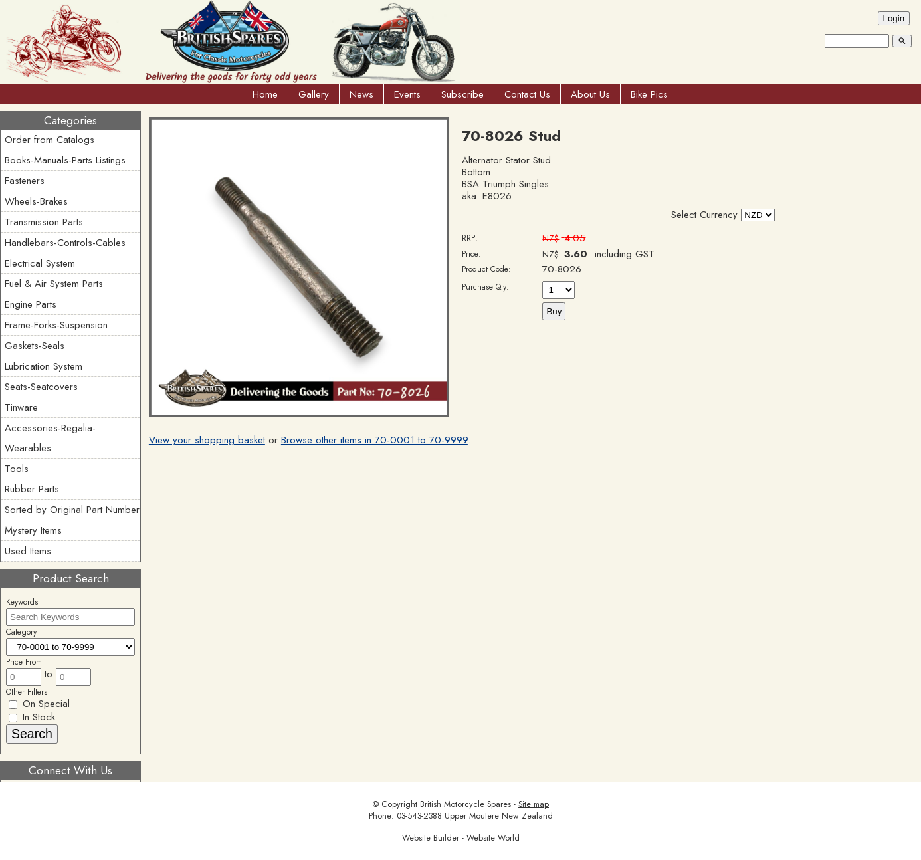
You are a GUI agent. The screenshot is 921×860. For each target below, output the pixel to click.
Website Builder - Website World (461, 838)
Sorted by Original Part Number (72, 509)
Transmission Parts (44, 222)
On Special (39, 704)
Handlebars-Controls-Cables (65, 242)
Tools (17, 468)
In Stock (32, 717)
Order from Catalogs (49, 139)
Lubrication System (43, 366)
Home (265, 94)
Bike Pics (649, 94)
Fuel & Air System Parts (54, 283)
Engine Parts (30, 304)
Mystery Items (33, 530)
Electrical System (40, 263)
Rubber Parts (32, 489)
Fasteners (25, 180)
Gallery (313, 94)
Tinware (21, 407)
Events (407, 94)
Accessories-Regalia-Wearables (50, 438)
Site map (533, 804)
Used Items (28, 551)
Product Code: (486, 269)
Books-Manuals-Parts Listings (65, 160)
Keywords (22, 602)
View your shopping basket (207, 440)
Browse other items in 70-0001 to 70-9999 (374, 440)
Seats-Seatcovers (41, 386)
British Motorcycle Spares (465, 804)
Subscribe (462, 94)
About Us (590, 94)
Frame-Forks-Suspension (56, 325)
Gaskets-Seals (34, 345)
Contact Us (527, 94)
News (361, 94)
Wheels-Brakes (36, 201)
